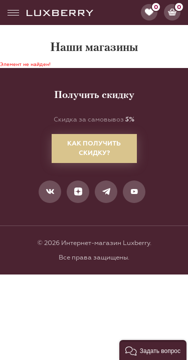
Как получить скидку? (94, 148)
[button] (152, 350)
